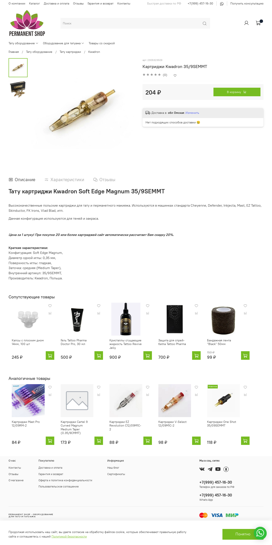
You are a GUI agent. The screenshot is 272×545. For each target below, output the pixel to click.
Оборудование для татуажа (63, 43)
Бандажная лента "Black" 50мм (235, 345)
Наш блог (113, 467)
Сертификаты (116, 474)
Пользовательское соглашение (58, 486)
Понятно (242, 534)
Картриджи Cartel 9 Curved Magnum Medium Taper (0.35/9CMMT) (78, 432)
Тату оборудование (23, 43)
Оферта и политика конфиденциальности (65, 480)
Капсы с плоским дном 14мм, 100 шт (25, 345)
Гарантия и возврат (100, 3)
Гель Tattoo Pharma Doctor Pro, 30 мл (79, 345)
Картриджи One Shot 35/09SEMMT (232, 430)
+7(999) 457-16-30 (200, 3)
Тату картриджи (70, 52)
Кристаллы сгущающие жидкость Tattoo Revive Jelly (129, 347)
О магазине (16, 480)
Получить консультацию (246, 3)
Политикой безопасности (69, 536)
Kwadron (94, 52)
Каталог (34, 3)
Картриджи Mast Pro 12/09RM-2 (23, 430)
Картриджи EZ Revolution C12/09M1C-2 (130, 430)
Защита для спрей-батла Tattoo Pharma (182, 345)
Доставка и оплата (56, 3)
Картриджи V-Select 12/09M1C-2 (179, 430)
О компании (17, 3)
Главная (14, 52)
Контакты (123, 3)
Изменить (192, 113)
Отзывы (78, 3)
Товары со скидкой (102, 43)
